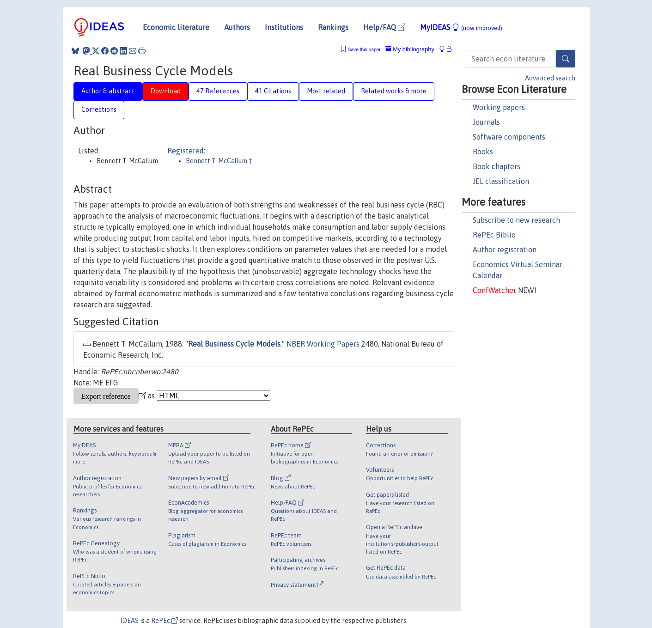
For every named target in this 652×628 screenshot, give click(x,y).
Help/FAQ (384, 27)
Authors (237, 27)
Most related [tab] (326, 91)
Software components (509, 137)
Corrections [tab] (98, 109)
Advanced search (550, 78)
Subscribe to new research (516, 220)
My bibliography (409, 49)
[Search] (565, 58)
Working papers (499, 107)
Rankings (333, 27)
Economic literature (176, 27)
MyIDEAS (461, 27)
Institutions (284, 27)
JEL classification (501, 181)
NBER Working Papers (323, 344)
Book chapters (496, 166)
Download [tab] (165, 91)
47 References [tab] (217, 91)
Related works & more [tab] (394, 91)
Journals (486, 122)
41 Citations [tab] (273, 91)
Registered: (186, 150)
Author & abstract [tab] (107, 91)
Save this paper (364, 49)
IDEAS (129, 620)
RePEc (164, 620)
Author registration (504, 249)
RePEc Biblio (494, 235)
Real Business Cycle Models (234, 344)
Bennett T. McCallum (217, 161)
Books (483, 151)
